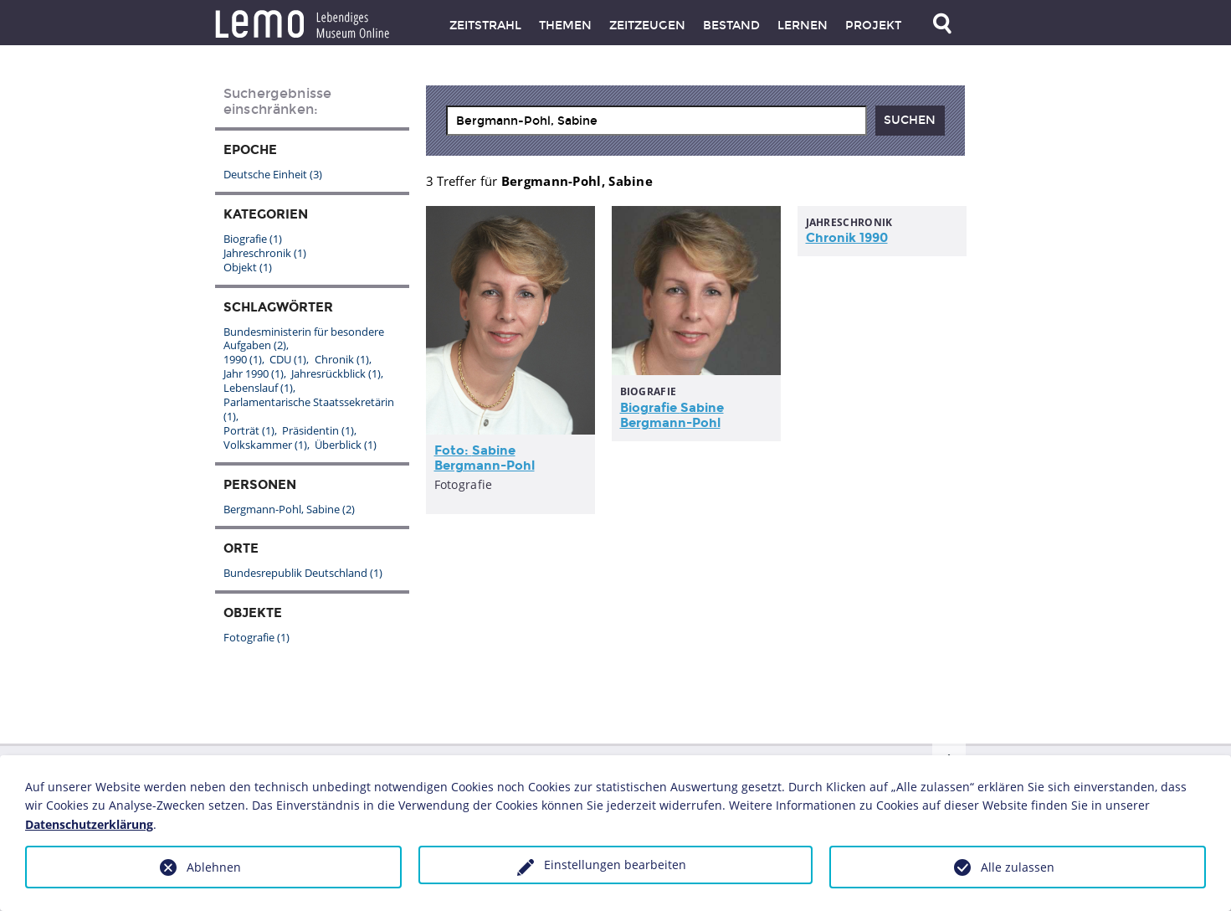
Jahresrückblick (336, 373)
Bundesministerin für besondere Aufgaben (303, 338)
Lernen (802, 25)
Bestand (731, 25)
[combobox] (656, 121)
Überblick (346, 444)
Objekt (247, 267)
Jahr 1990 (253, 373)
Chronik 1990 (847, 237)
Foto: (484, 458)
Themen (565, 25)
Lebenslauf (258, 387)
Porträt (248, 430)
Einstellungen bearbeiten (615, 864)
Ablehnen (214, 867)
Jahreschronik (264, 252)
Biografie (672, 415)
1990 (242, 359)
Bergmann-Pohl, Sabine (289, 509)
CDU (287, 359)
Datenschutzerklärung (89, 824)
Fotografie (256, 637)
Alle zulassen (1017, 867)
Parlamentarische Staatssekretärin (308, 409)
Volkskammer (265, 444)
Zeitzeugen (647, 25)
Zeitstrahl (485, 25)
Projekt (873, 25)
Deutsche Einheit (272, 174)
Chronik (342, 359)
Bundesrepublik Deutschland (302, 572)
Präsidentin (318, 430)
